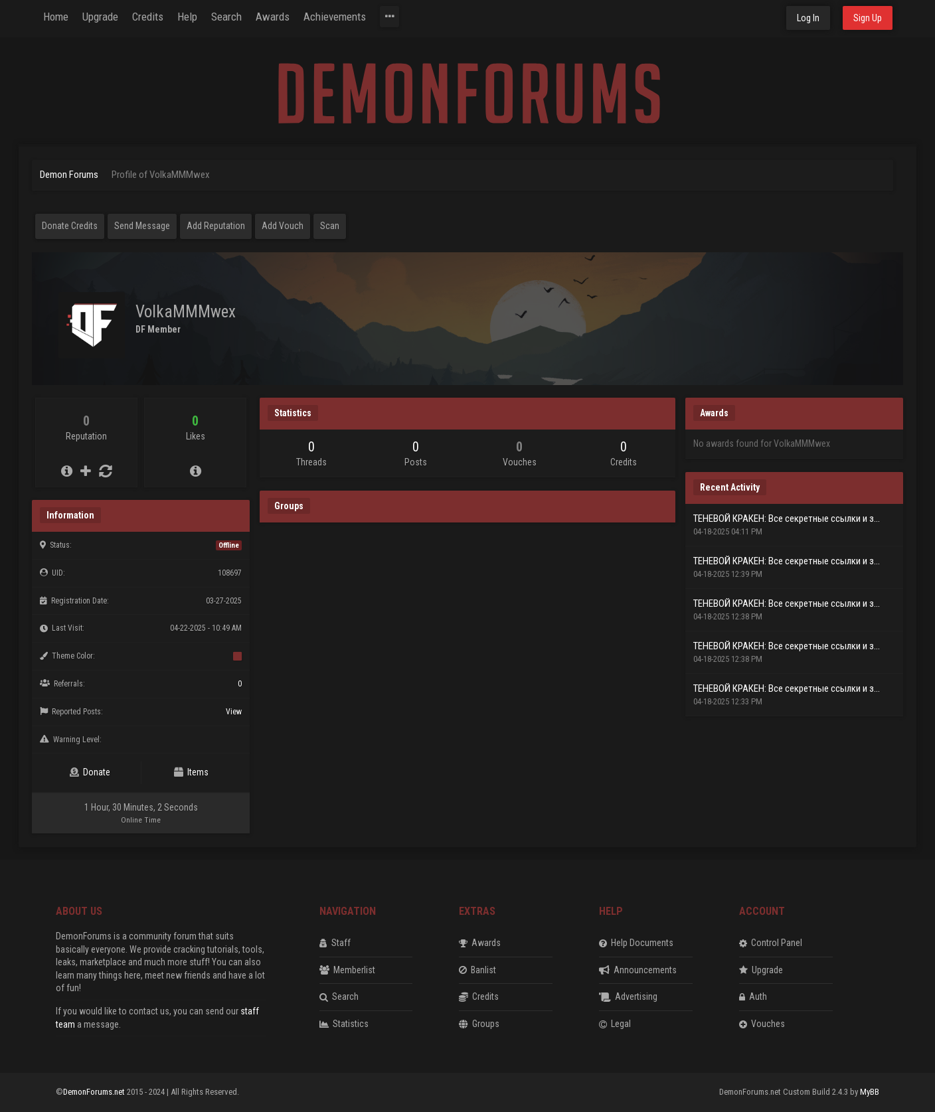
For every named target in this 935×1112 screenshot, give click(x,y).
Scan (329, 225)
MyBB (869, 1092)
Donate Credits (70, 225)
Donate (90, 772)
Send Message (142, 225)
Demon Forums (69, 175)
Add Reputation (216, 225)
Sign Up (867, 18)
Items (191, 772)
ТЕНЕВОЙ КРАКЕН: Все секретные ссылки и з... (786, 518)
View (234, 711)
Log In (808, 18)
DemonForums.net (95, 1092)
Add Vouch (282, 225)
